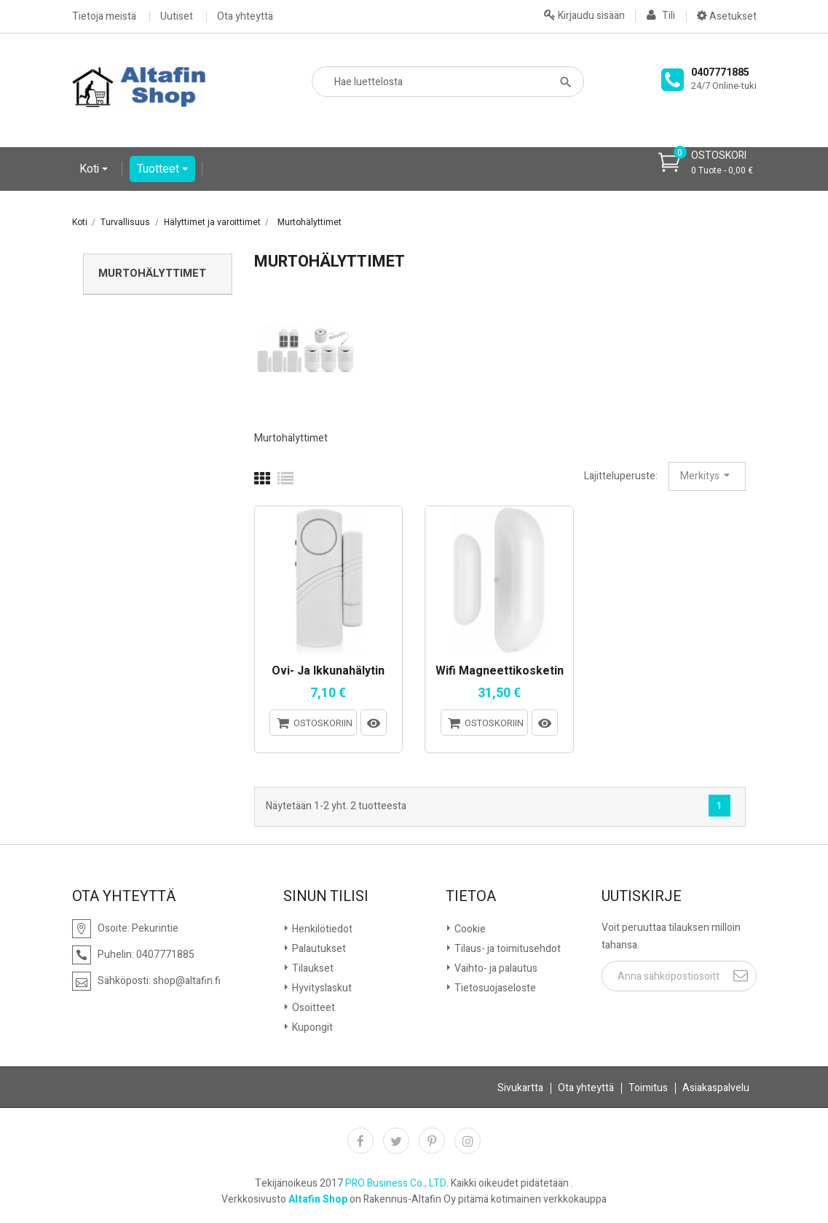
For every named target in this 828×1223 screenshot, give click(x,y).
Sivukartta (520, 1088)
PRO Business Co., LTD (395, 1183)
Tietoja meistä (104, 17)
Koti (90, 169)
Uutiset (176, 17)
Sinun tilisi (325, 897)
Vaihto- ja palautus (494, 968)
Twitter (396, 1141)
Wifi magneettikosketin (499, 671)
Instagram (467, 1141)
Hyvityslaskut (321, 988)
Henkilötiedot (321, 929)
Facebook (360, 1141)
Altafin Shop (317, 1199)
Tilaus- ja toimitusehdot (506, 948)
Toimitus (648, 1088)
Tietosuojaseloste (494, 988)
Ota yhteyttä (245, 17)
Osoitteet (312, 1007)
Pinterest (432, 1141)
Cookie (469, 929)
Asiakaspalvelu (715, 1088)
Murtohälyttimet (152, 273)
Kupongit (311, 1027)
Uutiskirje (642, 897)
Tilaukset (312, 968)
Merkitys (707, 476)
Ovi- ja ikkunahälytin (328, 671)
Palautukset (318, 948)
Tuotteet (159, 169)
